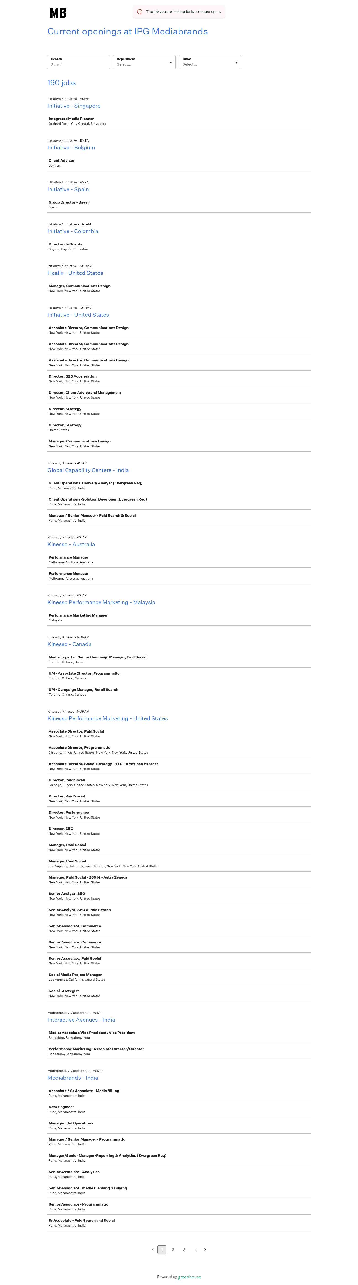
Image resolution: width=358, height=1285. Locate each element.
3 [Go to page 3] (184, 1250)
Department (126, 59)
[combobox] (117, 64)
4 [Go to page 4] (196, 1250)
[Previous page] (153, 1250)
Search (56, 59)
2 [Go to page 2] (173, 1250)
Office (187, 59)
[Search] (78, 65)
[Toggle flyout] (171, 62)
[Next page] (205, 1250)
